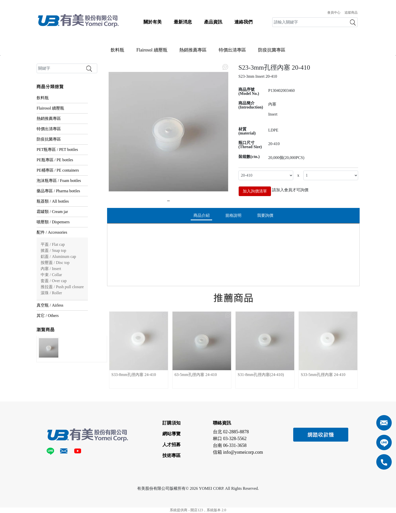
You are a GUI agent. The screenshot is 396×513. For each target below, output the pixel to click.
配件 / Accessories (52, 232)
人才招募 (171, 444)
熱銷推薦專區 (193, 49)
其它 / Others (48, 315)
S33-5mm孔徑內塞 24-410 (323, 374)
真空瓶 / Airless (50, 305)
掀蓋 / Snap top (53, 250)
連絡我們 (243, 21)
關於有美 (152, 21)
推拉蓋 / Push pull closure (62, 287)
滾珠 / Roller (51, 293)
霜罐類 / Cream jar (52, 211)
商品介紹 (201, 215)
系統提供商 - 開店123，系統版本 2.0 (198, 510)
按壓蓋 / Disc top (55, 262)
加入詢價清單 (255, 191)
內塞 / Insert (51, 268)
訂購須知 (171, 422)
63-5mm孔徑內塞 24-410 (196, 374)
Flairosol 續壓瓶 (151, 49)
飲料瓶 (117, 49)
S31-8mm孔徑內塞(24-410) (261, 374)
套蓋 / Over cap (54, 281)
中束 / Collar (51, 275)
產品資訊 (213, 21)
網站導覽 (171, 433)
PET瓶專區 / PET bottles (57, 149)
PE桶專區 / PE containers (58, 170)
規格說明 (233, 215)
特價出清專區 (232, 49)
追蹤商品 (351, 12)
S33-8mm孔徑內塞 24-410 (133, 374)
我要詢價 (265, 215)
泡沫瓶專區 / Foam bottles (59, 180)
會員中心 (333, 12)
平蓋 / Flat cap (53, 244)
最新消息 (183, 21)
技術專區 (171, 455)
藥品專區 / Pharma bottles (58, 191)
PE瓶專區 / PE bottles (55, 160)
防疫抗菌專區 (271, 49)
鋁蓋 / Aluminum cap (58, 256)
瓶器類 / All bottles (53, 201)
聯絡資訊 (222, 422)
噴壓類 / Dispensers (53, 222)
